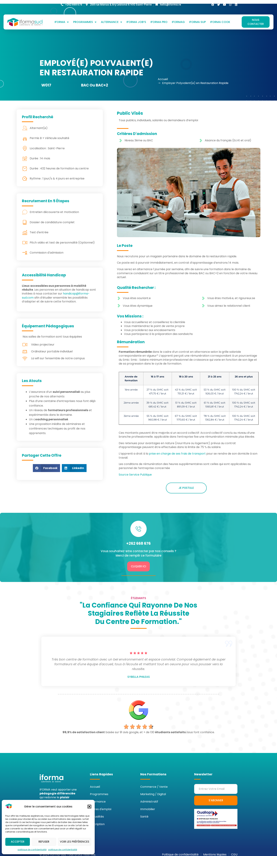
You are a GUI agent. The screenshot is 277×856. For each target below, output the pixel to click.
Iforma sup (197, 18)
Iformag (178, 18)
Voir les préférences (74, 841)
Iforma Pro (159, 18)
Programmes (84, 18)
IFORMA (62, 18)
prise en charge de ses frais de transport (177, 450)
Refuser (44, 841)
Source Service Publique (135, 471)
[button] (89, 806)
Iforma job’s (136, 18)
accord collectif (187, 431)
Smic (166, 356)
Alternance (111, 18)
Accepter (17, 841)
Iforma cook (220, 18)
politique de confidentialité (32, 849)
